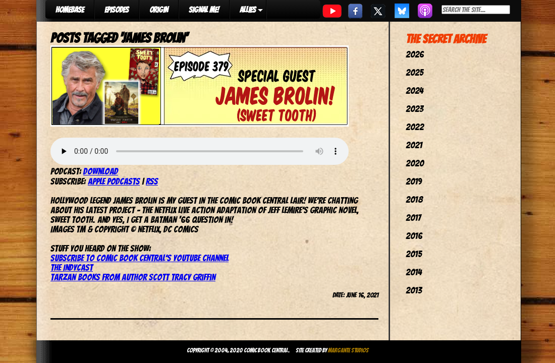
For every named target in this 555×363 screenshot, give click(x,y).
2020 (415, 163)
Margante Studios (348, 350)
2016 (414, 235)
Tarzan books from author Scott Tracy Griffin (132, 277)
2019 (414, 181)
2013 (414, 290)
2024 (414, 90)
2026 (415, 54)
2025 (414, 72)
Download (100, 171)
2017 (413, 217)
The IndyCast (71, 267)
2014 (414, 272)
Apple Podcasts (114, 181)
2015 (414, 254)
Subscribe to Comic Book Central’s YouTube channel (139, 258)
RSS (152, 181)
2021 (414, 145)
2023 (414, 108)
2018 (414, 199)
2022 (415, 127)
